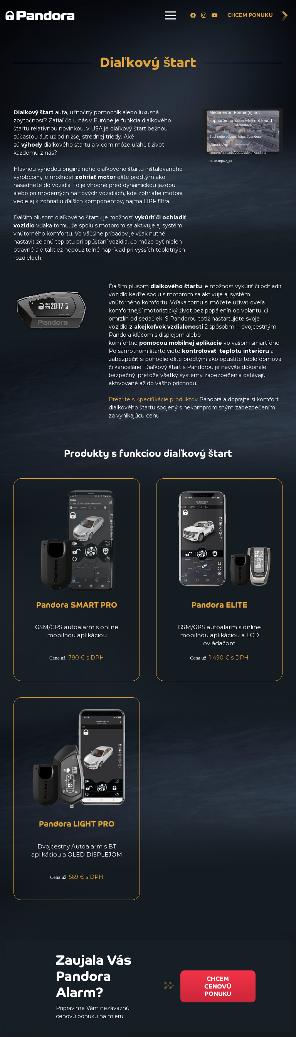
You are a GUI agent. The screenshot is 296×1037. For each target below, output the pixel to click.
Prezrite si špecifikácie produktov (153, 399)
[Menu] (170, 15)
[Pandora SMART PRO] (76, 579)
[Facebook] (193, 15)
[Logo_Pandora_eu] (39, 15)
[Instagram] (203, 15)
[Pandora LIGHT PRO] (76, 798)
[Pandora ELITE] (219, 579)
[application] (243, 131)
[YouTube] (214, 15)
